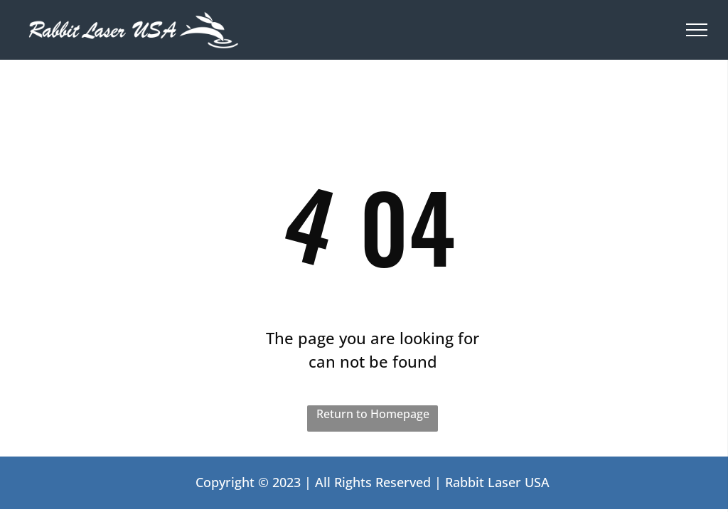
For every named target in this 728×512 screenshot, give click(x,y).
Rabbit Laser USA (497, 482)
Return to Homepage (372, 414)
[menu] (696, 29)
